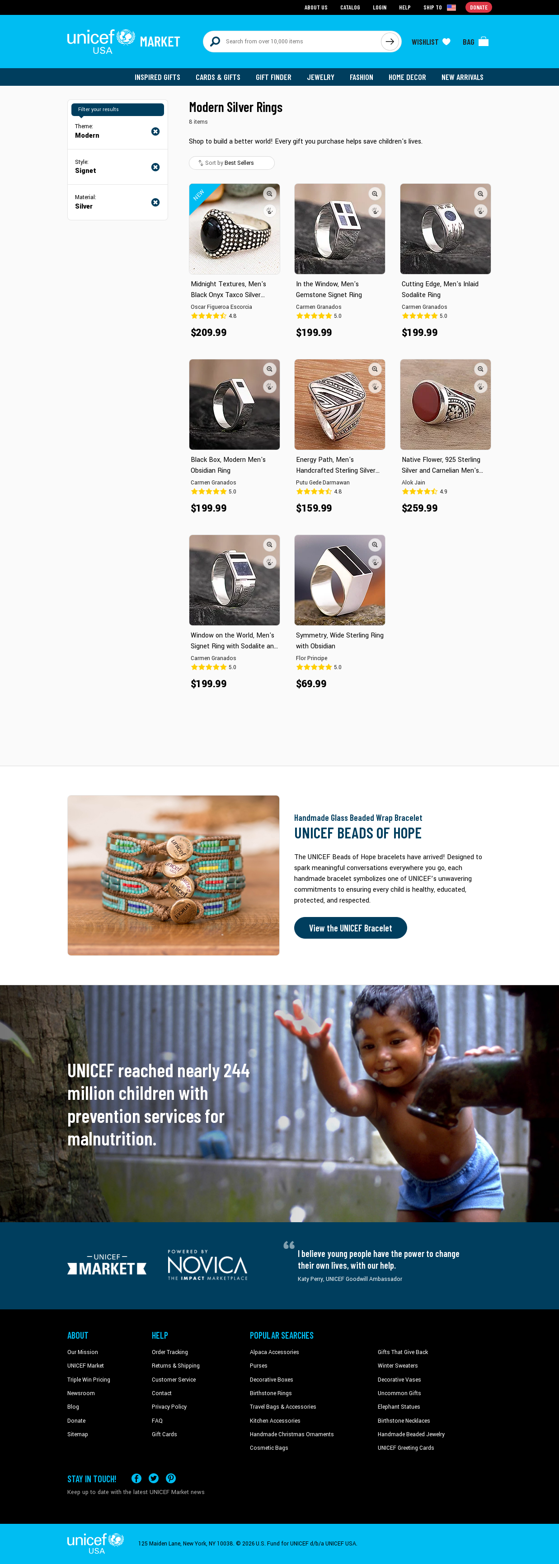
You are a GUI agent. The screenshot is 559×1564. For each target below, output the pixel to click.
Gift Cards (164, 1434)
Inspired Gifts (157, 77)
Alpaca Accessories (274, 1352)
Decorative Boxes (271, 1380)
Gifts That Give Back (403, 1352)
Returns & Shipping (176, 1366)
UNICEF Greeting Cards (406, 1448)
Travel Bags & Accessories (283, 1407)
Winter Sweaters (398, 1366)
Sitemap (77, 1434)
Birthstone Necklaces (404, 1421)
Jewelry (320, 77)
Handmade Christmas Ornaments (292, 1434)
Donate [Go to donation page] (479, 7)
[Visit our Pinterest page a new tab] (170, 1478)
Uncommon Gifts (399, 1393)
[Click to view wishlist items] (431, 41)
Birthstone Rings (271, 1393)
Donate (76, 1421)
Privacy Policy (169, 1407)
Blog (73, 1407)
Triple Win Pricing (88, 1380)
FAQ (157, 1421)
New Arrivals (463, 77)
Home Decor (407, 77)
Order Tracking (170, 1352)
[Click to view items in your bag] (476, 41)
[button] (270, 193)
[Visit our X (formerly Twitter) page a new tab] (153, 1478)
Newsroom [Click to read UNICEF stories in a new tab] (81, 1393)
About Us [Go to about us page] (316, 7)
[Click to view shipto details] (440, 7)
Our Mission (82, 1352)
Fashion (361, 77)
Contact (162, 1393)
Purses (259, 1366)
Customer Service (174, 1380)
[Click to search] (390, 42)
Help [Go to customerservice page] (405, 7)
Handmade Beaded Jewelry (411, 1434)
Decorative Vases (399, 1380)
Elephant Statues (399, 1407)
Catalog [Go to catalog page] (350, 7)
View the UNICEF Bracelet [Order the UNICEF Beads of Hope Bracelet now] (350, 927)
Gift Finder (273, 77)
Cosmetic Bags (269, 1448)
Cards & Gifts (218, 77)
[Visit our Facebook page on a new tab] (136, 1478)
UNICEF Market (85, 1366)
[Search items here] (292, 41)
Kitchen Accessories (275, 1421)
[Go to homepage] (123, 41)
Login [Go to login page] (379, 7)
